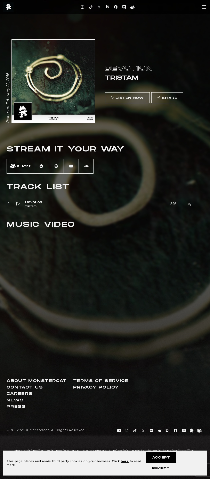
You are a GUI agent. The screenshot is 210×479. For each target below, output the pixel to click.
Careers (20, 394)
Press (16, 406)
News (15, 400)
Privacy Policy (96, 387)
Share (167, 98)
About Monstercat (37, 381)
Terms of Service (101, 381)
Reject (161, 468)
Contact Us (25, 387)
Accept (161, 457)
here (125, 461)
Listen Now (127, 98)
